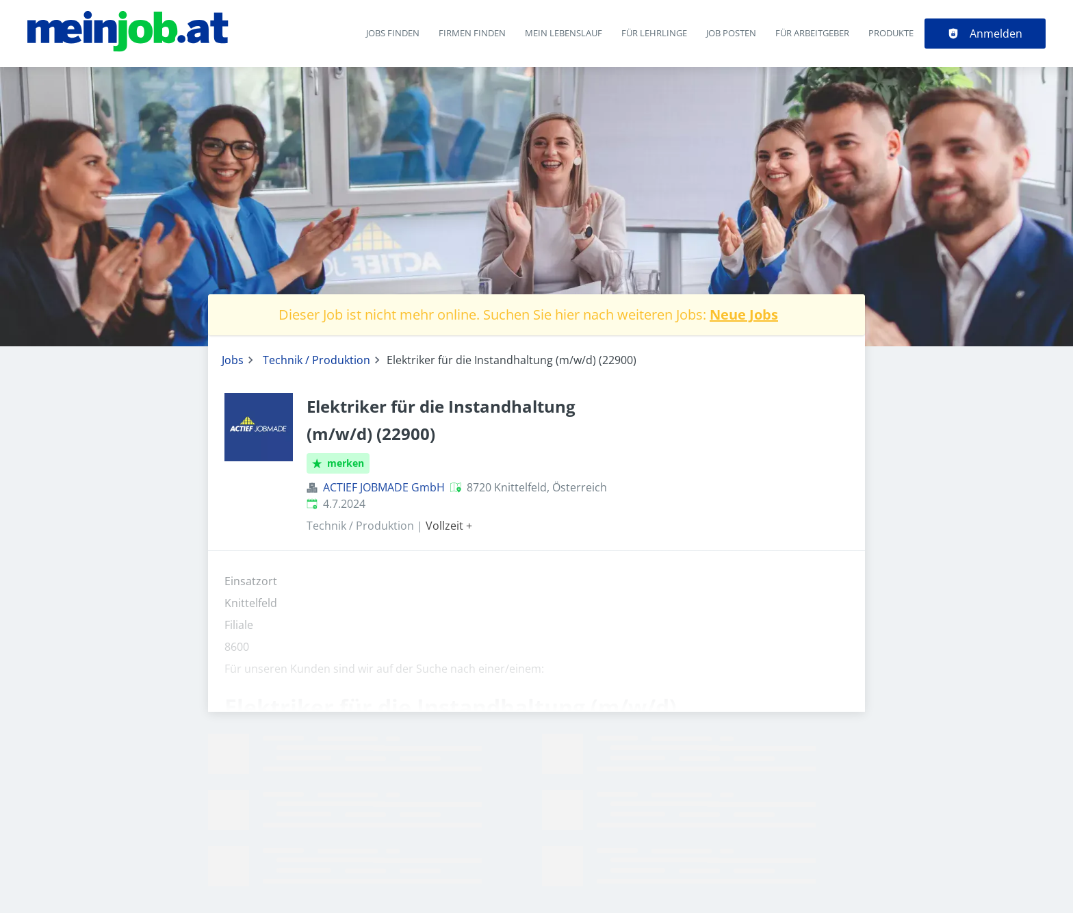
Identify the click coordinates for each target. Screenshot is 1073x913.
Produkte (891, 33)
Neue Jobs (744, 314)
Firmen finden (472, 33)
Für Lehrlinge (654, 33)
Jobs (233, 360)
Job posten (731, 33)
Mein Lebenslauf (563, 33)
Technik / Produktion (316, 360)
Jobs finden (392, 33)
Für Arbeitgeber (812, 33)
